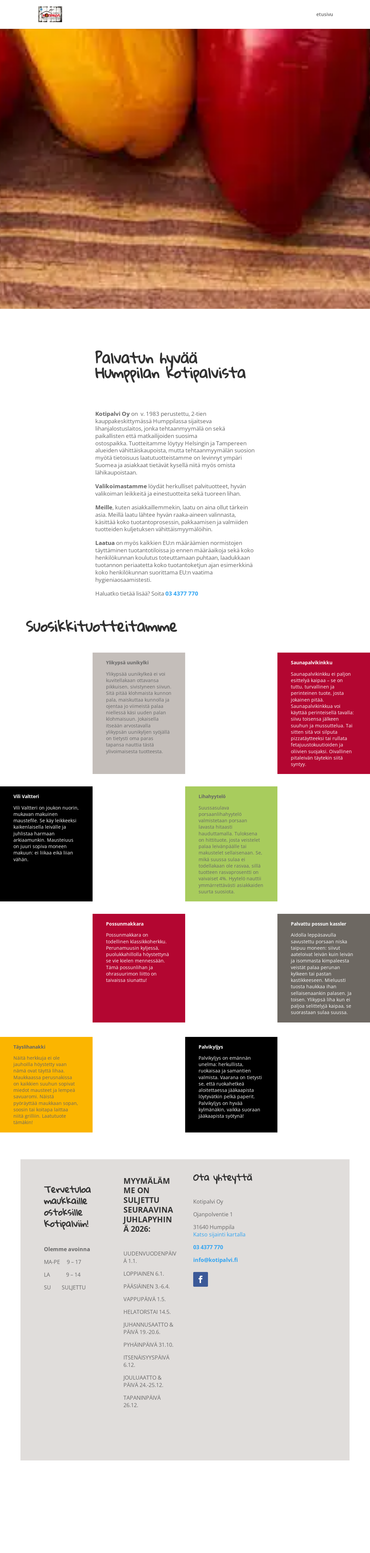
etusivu (324, 14)
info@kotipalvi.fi (215, 1260)
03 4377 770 (181, 593)
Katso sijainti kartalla (219, 1234)
